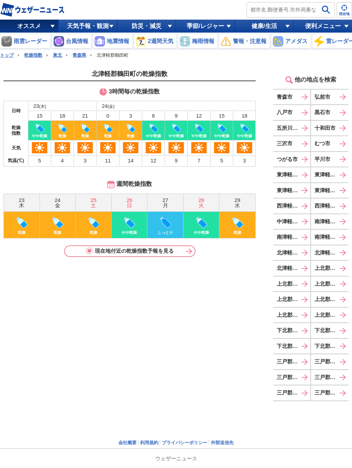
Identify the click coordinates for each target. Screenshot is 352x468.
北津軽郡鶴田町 (332, 253)
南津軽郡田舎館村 (332, 237)
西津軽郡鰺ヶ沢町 (293, 206)
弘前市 (322, 97)
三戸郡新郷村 (330, 393)
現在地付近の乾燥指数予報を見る (129, 251)
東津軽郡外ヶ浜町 (332, 190)
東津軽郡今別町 (332, 174)
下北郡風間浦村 (293, 346)
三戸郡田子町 (292, 377)
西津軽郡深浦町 (332, 206)
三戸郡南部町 (330, 377)
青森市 (284, 97)
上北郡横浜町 (292, 299)
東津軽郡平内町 (293, 174)
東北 (57, 55)
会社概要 (127, 442)
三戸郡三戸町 (292, 361)
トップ (7, 55)
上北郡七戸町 (292, 284)
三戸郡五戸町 (330, 361)
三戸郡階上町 (292, 393)
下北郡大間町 (292, 330)
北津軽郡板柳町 (293, 253)
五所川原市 (290, 128)
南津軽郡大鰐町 (293, 237)
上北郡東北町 (330, 299)
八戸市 (284, 112)
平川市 (322, 159)
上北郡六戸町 (330, 284)
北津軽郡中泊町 (293, 268)
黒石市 (322, 112)
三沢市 (284, 143)
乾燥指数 (33, 55)
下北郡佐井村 (330, 346)
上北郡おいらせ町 (332, 315)
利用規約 (149, 442)
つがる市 (287, 159)
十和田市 (325, 128)
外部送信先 (222, 442)
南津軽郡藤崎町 (332, 221)
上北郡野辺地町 (332, 268)
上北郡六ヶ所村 (293, 315)
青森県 (79, 55)
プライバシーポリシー (184, 442)
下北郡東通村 (330, 330)
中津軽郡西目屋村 (293, 221)
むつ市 (322, 143)
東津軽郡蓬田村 (293, 190)
